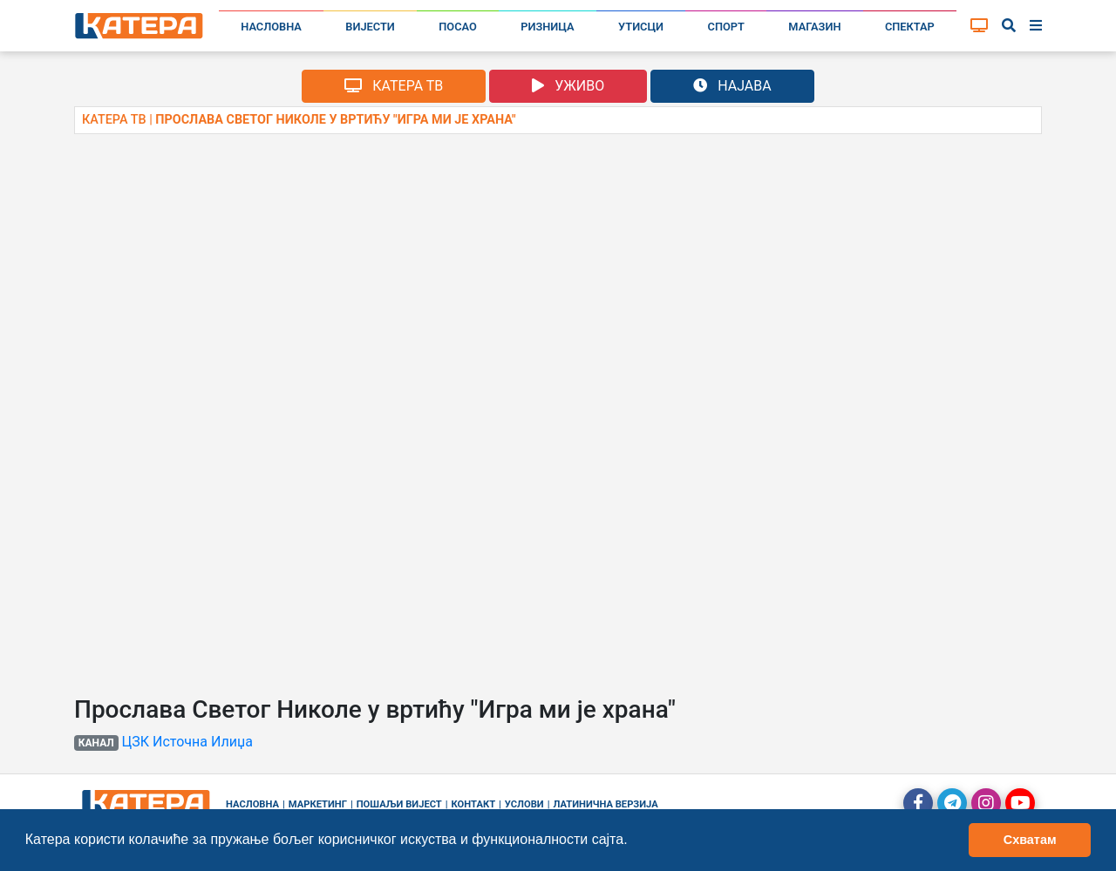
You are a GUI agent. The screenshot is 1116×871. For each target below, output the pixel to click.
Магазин (814, 26)
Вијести (370, 26)
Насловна (271, 26)
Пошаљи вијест (399, 804)
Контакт (474, 804)
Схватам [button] (1030, 840)
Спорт (726, 26)
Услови (524, 804)
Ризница (547, 26)
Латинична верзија (605, 804)
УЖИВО (568, 86)
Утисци (640, 26)
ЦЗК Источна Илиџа (187, 741)
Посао (458, 26)
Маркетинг (318, 804)
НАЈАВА (732, 86)
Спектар (910, 26)
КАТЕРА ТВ (393, 86)
